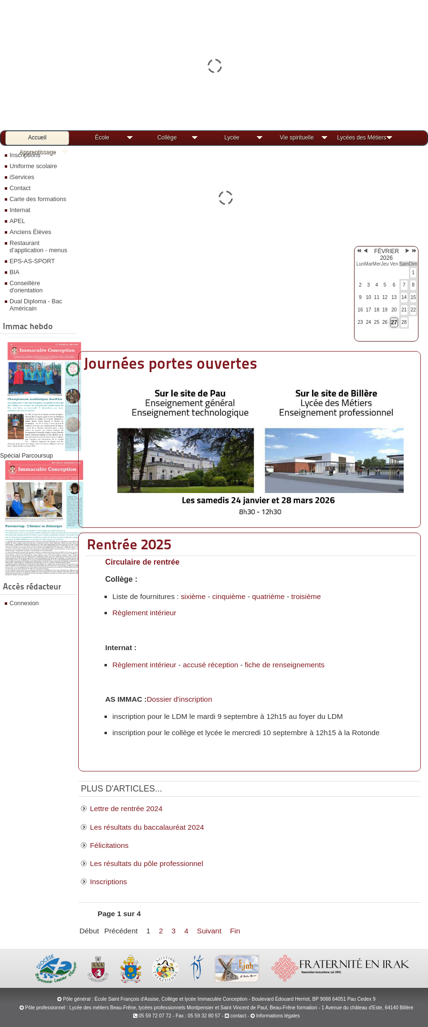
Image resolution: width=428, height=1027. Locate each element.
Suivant (209, 931)
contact (235, 1015)
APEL (17, 221)
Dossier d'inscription (179, 699)
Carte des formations (38, 199)
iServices (22, 177)
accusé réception (210, 665)
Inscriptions (108, 881)
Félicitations (109, 845)
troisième (306, 596)
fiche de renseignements (284, 665)
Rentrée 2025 (129, 544)
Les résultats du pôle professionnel (146, 863)
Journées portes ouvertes (170, 363)
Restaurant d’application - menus (38, 246)
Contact (20, 188)
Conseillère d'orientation (26, 286)
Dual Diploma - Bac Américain (36, 305)
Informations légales (278, 1015)
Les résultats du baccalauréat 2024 (147, 827)
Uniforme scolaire (33, 166)
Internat (20, 210)
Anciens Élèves (31, 231)
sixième (193, 596)
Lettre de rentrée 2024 (126, 808)
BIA (15, 272)
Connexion (24, 603)
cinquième (229, 596)
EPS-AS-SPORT (32, 261)
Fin (235, 931)
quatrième (268, 596)
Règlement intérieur (144, 613)
